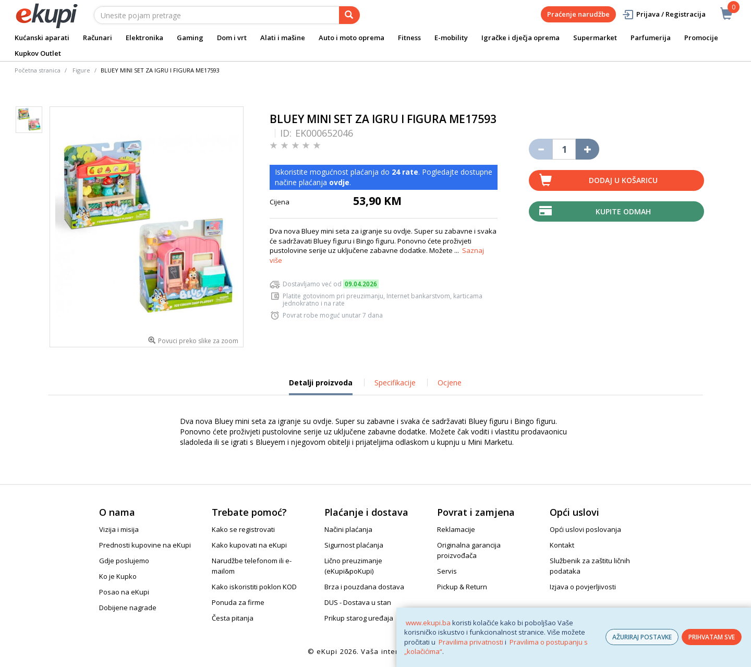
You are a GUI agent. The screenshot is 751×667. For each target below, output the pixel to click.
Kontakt (562, 545)
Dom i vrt (232, 37)
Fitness (409, 37)
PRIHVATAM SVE (711, 637)
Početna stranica (37, 70)
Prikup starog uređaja (358, 618)
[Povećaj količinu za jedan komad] (587, 149)
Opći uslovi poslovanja (585, 529)
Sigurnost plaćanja (353, 545)
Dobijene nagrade (127, 607)
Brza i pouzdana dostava (364, 586)
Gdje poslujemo (124, 560)
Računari (97, 37)
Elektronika (144, 37)
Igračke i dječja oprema (520, 37)
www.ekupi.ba (428, 622)
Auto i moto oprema (351, 37)
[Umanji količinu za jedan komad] (540, 149)
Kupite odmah (623, 211)
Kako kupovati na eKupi (249, 545)
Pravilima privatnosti (471, 642)
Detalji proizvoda (321, 386)
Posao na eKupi (124, 592)
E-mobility (451, 37)
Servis (447, 571)
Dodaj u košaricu (623, 180)
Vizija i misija (119, 529)
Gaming (190, 37)
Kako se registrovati (243, 529)
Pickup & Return (462, 586)
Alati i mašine (282, 37)
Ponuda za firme (238, 602)
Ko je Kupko (118, 576)
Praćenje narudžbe (578, 14)
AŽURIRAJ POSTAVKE (642, 637)
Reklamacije (456, 529)
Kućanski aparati (42, 37)
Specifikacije (395, 382)
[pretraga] (349, 15)
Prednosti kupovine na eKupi (145, 545)
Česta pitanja (232, 618)
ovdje (339, 182)
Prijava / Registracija (664, 14)
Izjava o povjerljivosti (583, 586)
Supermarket (595, 37)
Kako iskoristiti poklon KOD (254, 586)
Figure (81, 70)
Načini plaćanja (348, 529)
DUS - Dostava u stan (357, 602)
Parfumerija (651, 37)
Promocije (701, 37)
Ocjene (450, 382)
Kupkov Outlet (38, 53)
